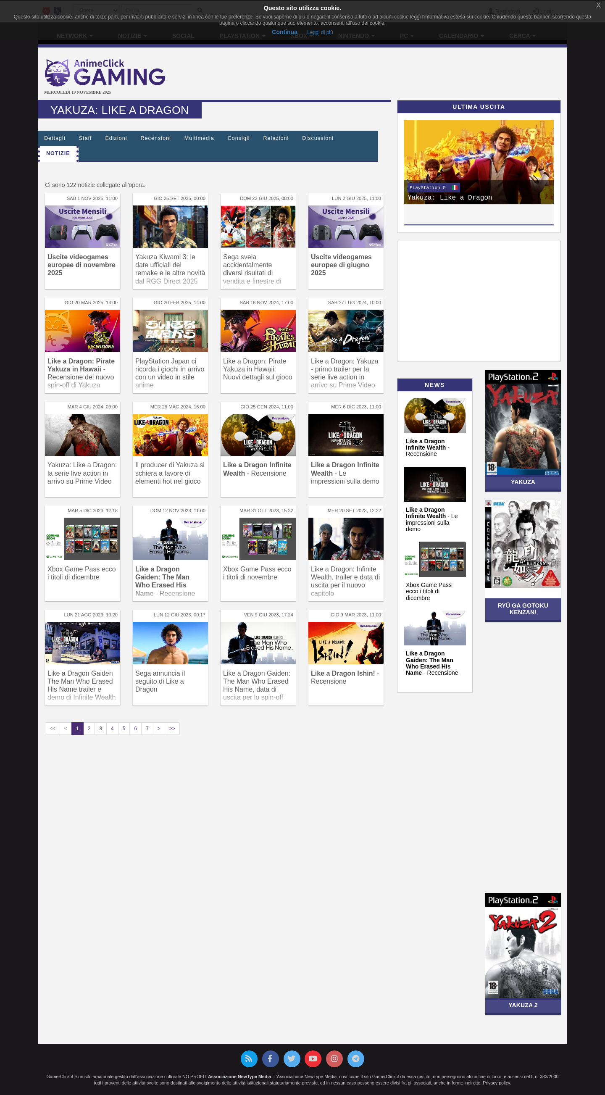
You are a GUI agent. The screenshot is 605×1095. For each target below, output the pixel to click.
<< (52, 729)
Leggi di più (320, 32)
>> (172, 729)
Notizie (58, 153)
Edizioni (116, 138)
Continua (284, 32)
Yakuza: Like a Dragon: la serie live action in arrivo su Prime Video (82, 472)
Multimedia (199, 138)
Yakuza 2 (522, 1005)
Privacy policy (496, 1082)
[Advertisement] (391, 75)
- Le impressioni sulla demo (345, 472)
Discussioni (318, 138)
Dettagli (55, 138)
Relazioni (276, 138)
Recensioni (156, 138)
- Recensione (428, 448)
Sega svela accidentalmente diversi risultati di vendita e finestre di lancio (252, 273)
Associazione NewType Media (239, 1076)
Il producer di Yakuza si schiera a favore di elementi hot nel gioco (170, 472)
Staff (85, 138)
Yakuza (523, 482)
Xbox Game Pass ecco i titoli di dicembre (429, 591)
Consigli (239, 138)
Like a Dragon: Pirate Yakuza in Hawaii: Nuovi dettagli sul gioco (257, 369)
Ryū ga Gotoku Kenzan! (523, 608)
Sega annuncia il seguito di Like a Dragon (160, 681)
